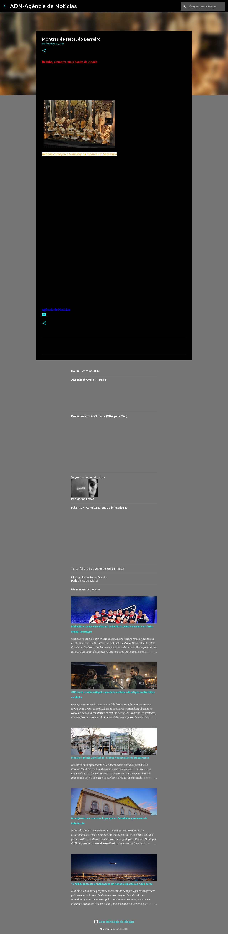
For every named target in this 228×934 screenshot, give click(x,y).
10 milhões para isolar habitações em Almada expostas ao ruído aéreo (112, 883)
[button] (44, 51)
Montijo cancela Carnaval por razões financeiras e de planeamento (110, 757)
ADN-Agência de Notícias (43, 6)
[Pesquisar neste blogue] (206, 6)
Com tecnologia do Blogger (114, 921)
